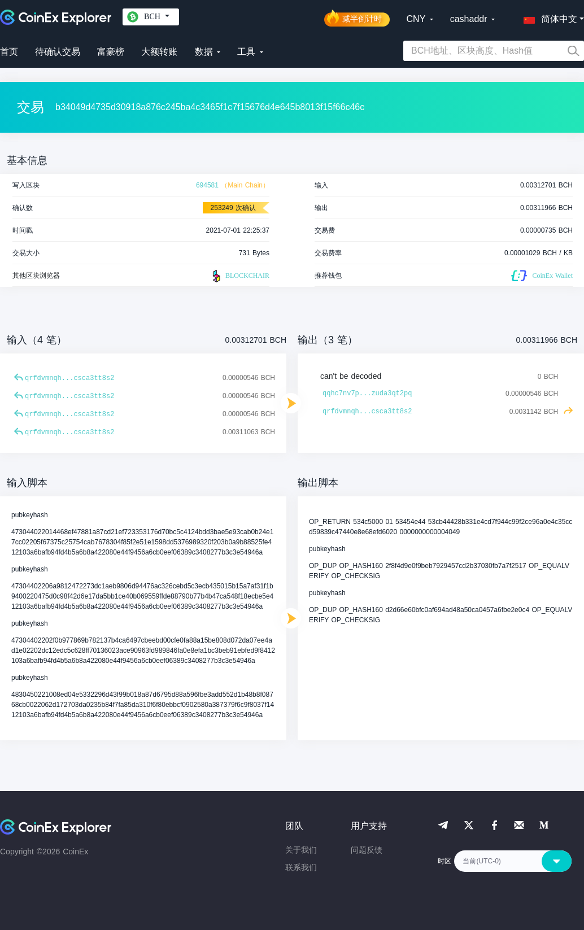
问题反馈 (366, 849)
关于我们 (301, 849)
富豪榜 (110, 51)
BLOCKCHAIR (239, 276)
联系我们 (301, 867)
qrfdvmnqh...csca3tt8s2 (69, 378)
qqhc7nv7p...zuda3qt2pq (367, 394)
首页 (9, 51)
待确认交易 (57, 51)
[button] (548, 17)
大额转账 (159, 51)
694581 (207, 185)
